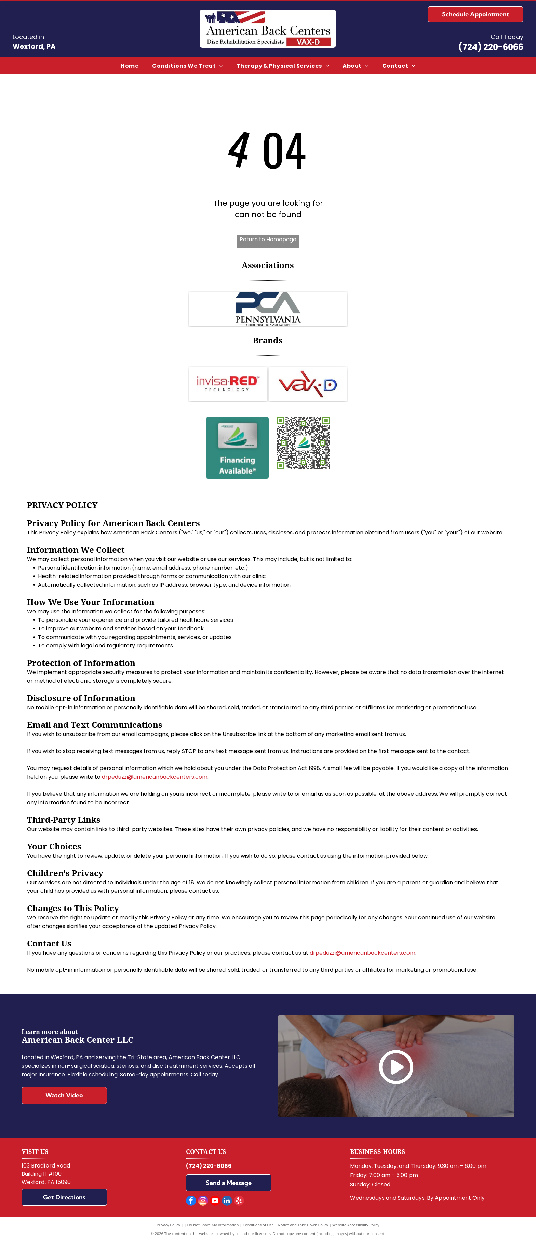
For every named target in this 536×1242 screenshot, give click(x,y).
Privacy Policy (168, 1224)
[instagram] (203, 1201)
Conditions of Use (258, 1224)
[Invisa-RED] (228, 384)
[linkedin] (227, 1201)
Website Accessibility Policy (355, 1224)
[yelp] (239, 1201)
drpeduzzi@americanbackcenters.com (154, 777)
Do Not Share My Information (213, 1224)
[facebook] (191, 1201)
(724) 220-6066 (490, 47)
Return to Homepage (268, 239)
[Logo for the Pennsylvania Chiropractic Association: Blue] (268, 309)
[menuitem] (129, 66)
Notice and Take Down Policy (303, 1224)
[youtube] (215, 1201)
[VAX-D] (308, 384)
